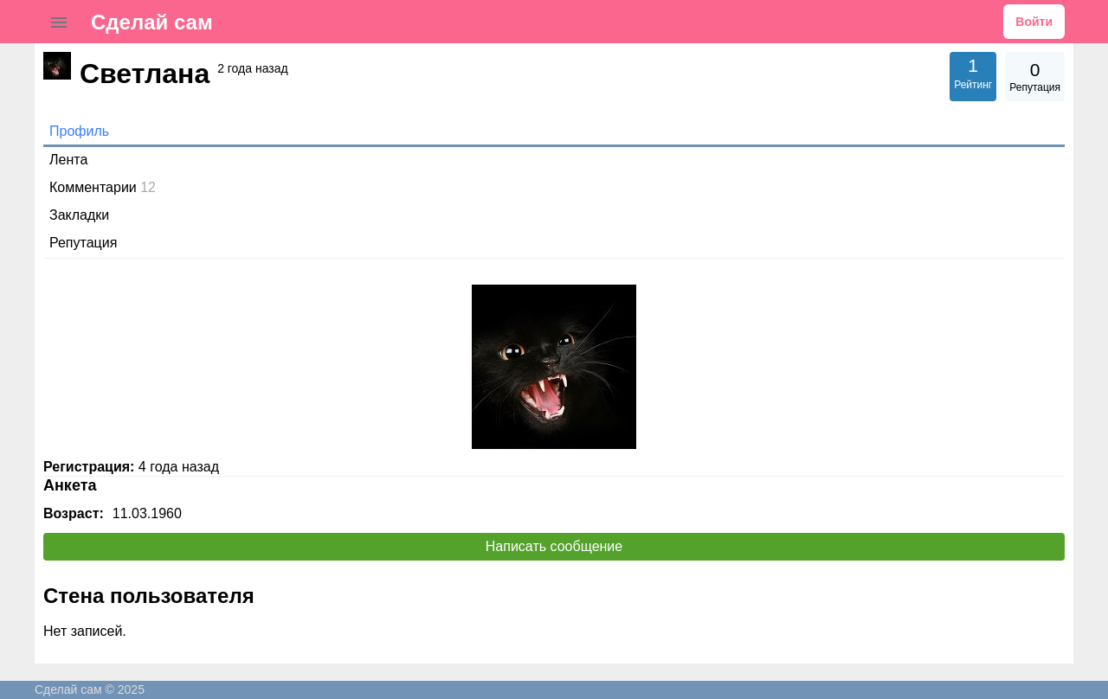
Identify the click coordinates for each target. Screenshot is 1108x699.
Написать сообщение (554, 546)
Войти (1034, 22)
